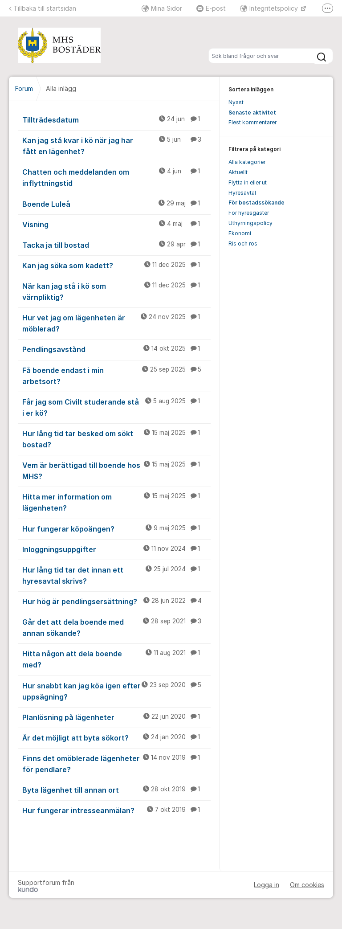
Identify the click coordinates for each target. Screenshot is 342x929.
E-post (211, 8)
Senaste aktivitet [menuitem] (252, 112)
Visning (116, 224)
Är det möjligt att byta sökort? (116, 737)
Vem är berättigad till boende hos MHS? (116, 470)
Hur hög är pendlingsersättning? (116, 601)
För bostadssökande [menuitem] (256, 202)
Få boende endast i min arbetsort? (116, 375)
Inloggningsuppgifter (116, 549)
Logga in (266, 884)
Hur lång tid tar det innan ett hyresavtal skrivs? (116, 575)
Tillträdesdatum (116, 119)
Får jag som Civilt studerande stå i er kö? (116, 407)
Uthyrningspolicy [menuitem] (250, 223)
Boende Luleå (116, 204)
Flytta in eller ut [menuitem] (247, 182)
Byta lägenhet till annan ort (116, 789)
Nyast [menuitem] (236, 102)
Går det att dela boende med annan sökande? (116, 627)
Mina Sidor (162, 8)
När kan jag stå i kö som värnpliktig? (116, 291)
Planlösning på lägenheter (116, 717)
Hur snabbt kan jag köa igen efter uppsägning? (116, 690)
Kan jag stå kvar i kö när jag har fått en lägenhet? (116, 145)
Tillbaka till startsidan (42, 8)
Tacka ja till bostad (116, 245)
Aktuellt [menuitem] (238, 172)
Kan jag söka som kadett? (116, 265)
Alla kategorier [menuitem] (246, 162)
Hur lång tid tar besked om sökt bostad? (116, 438)
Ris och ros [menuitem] (242, 243)
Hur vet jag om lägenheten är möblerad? (116, 322)
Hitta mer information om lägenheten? (116, 501)
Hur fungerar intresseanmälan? (116, 810)
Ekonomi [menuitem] (239, 233)
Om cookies (307, 884)
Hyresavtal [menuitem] (242, 192)
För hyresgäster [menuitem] (248, 212)
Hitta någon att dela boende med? (116, 658)
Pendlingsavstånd (116, 349)
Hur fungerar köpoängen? (116, 528)
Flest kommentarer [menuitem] (252, 122)
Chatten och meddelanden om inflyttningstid (116, 177)
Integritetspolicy (270, 8)
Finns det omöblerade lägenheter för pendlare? (116, 763)
